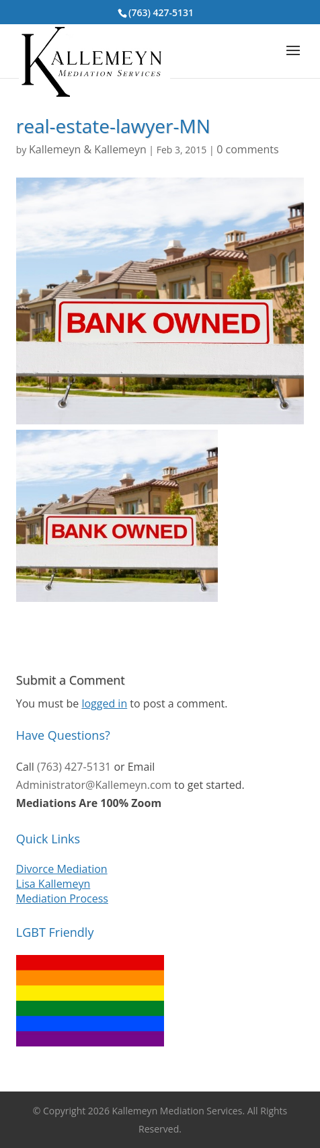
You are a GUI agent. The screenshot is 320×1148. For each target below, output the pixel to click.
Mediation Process (62, 898)
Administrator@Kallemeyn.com (93, 784)
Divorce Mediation (62, 869)
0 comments (247, 149)
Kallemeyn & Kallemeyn (88, 149)
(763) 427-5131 (161, 12)
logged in (104, 703)
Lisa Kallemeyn (53, 883)
